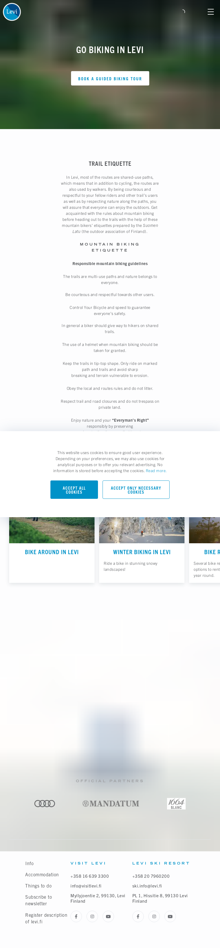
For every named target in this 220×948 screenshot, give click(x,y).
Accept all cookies (74, 490)
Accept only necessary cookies (136, 490)
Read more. (156, 470)
